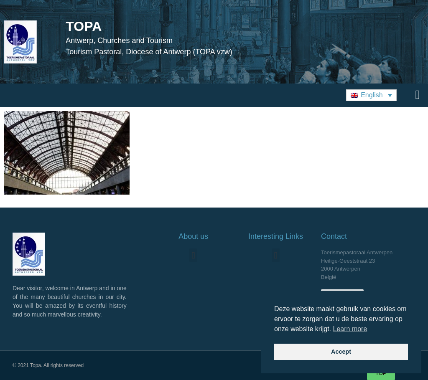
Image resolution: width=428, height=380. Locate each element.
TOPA (84, 26)
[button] (371, 95)
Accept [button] (341, 351)
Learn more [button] (350, 328)
